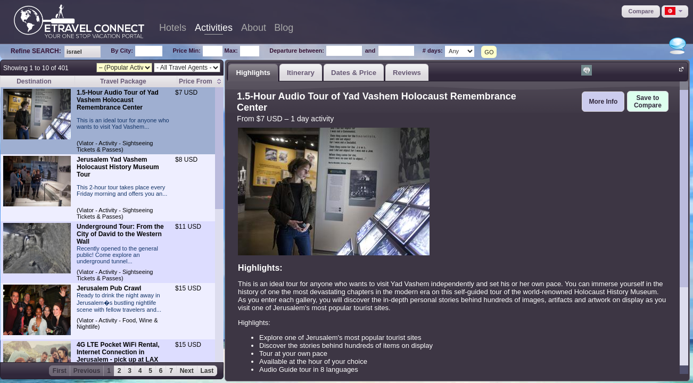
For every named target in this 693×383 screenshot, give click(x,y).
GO (488, 52)
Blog (283, 27)
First (60, 370)
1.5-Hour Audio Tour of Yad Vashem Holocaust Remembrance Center (118, 100)
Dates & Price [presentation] (353, 73)
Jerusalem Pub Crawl (109, 288)
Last (207, 370)
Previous (87, 370)
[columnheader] (200, 81)
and (370, 50)
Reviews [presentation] (407, 73)
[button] (641, 11)
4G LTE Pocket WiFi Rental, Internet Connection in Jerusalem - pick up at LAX (118, 352)
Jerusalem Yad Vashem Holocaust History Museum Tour (118, 167)
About (253, 27)
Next (187, 370)
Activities (214, 27)
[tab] (253, 72)
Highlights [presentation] (253, 73)
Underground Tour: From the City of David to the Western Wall (120, 234)
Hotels (172, 27)
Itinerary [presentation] (301, 73)
